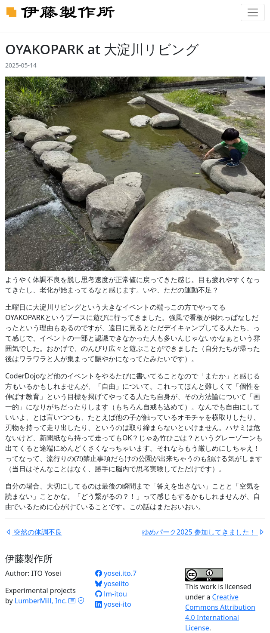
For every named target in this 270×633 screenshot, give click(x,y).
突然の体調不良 (33, 532)
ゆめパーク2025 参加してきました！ (203, 532)
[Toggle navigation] (253, 12)
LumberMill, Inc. (41, 600)
